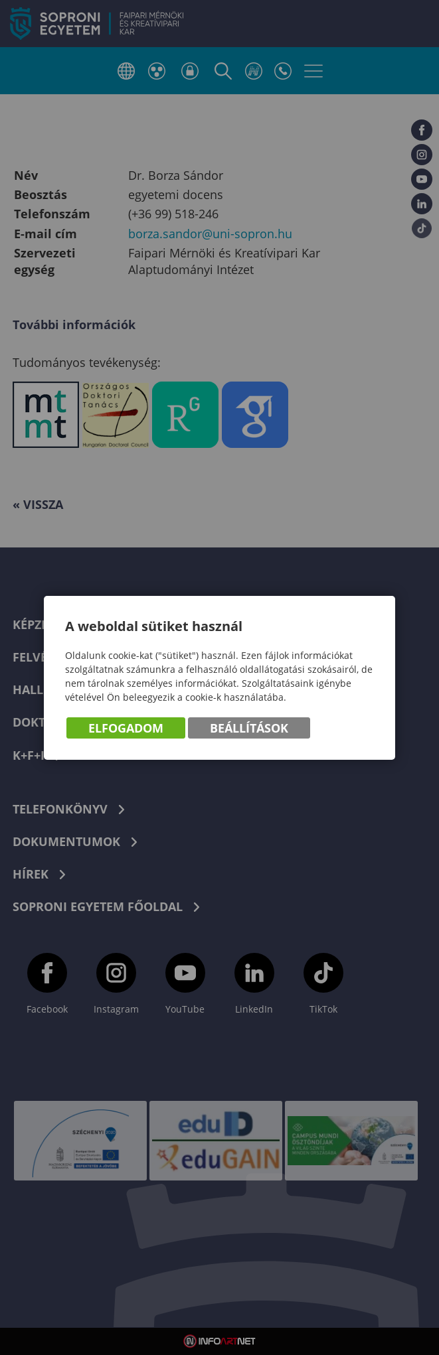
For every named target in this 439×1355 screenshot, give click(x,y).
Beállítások (249, 728)
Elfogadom (125, 728)
